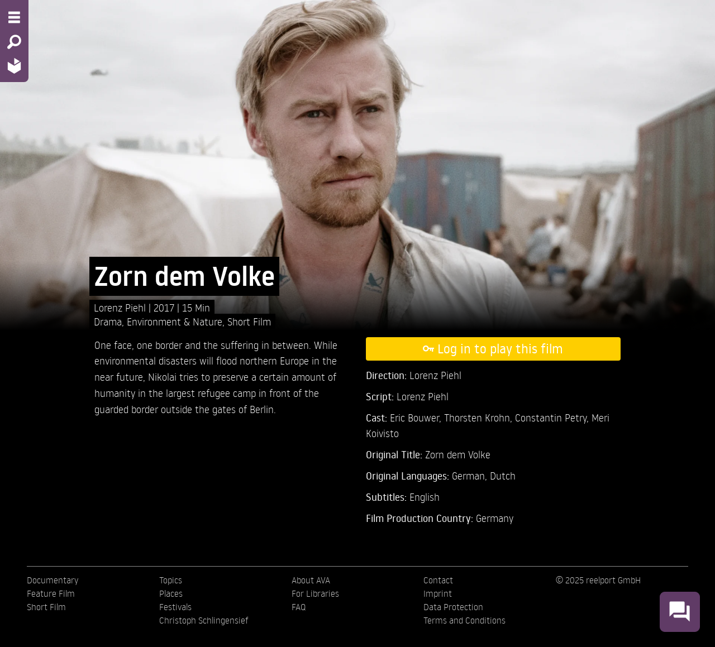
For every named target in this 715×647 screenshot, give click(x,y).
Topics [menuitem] (170, 580)
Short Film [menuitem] (46, 606)
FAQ (299, 606)
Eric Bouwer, (417, 417)
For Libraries (315, 593)
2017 (165, 307)
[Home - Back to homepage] (14, 65)
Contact (438, 580)
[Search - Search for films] (14, 42)
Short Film (249, 321)
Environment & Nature (174, 321)
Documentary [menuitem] (52, 580)
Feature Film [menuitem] (51, 593)
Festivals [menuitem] (175, 606)
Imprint (437, 593)
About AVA (311, 580)
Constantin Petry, (553, 417)
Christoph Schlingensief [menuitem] (204, 620)
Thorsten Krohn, (479, 417)
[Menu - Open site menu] (14, 17)
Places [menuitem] (171, 593)
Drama (108, 321)
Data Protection (453, 606)
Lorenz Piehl (121, 307)
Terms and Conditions (464, 620)
